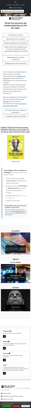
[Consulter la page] (4, 336)
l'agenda (5, 101)
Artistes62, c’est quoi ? (16, 35)
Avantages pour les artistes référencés (15, 58)
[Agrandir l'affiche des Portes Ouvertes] (15, 147)
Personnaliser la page (16, 7)
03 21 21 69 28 (8, 214)
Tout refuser (16, 406)
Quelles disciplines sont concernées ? (16, 43)
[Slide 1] (13, 253)
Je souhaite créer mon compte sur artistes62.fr (15, 111)
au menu (23, 4)
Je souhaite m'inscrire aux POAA (15, 116)
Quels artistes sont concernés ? (16, 39)
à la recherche (16, 4)
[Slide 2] (16, 253)
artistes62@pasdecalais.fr (18, 211)
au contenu (9, 4)
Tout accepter (6, 406)
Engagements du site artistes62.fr (16, 63)
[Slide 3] (18, 253)
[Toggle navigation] (28, 14)
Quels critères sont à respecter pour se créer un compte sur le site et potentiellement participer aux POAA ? (16, 50)
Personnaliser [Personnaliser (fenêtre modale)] (25, 406)
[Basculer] (2, 14)
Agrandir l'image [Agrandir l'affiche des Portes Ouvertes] (16, 161)
